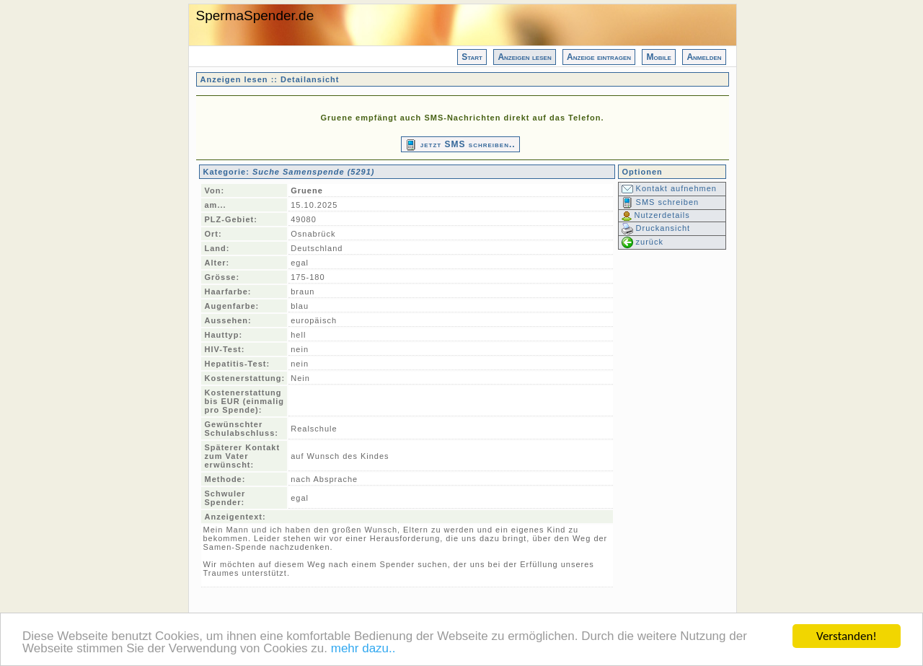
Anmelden (703, 57)
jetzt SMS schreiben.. (460, 145)
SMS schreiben (660, 202)
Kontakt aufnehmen (669, 188)
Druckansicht (656, 228)
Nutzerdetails (656, 215)
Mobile (658, 57)
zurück (642, 241)
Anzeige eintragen (599, 57)
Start (472, 57)
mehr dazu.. (363, 649)
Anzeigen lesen (524, 57)
